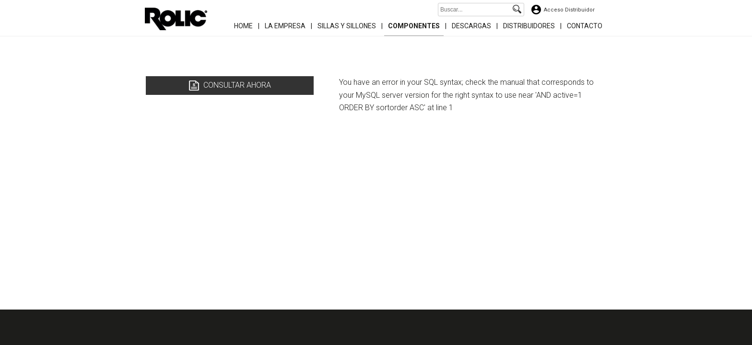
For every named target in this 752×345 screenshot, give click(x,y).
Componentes (414, 26)
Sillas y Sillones (346, 26)
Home (243, 26)
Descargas (471, 26)
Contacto (584, 26)
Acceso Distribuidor (569, 10)
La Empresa (285, 26)
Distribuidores (529, 26)
